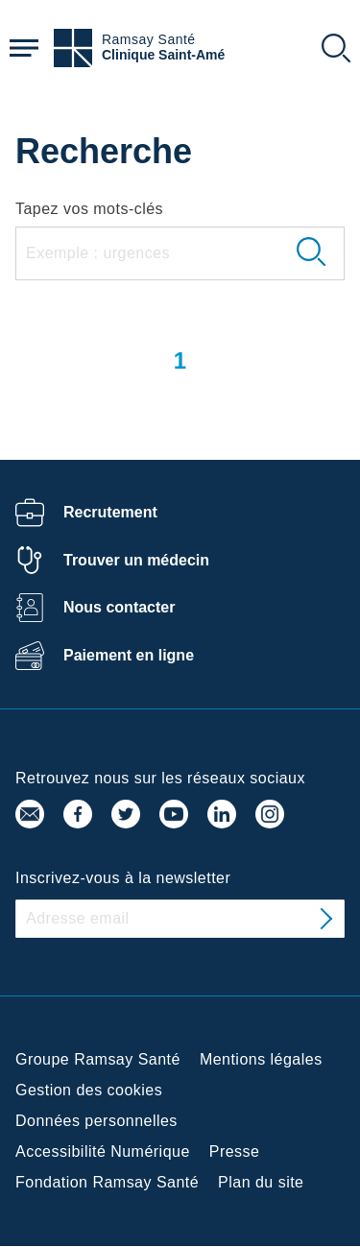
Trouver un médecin (136, 560)
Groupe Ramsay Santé (97, 1059)
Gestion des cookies (88, 1090)
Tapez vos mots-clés (89, 209)
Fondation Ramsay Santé (107, 1182)
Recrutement (110, 512)
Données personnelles (96, 1121)
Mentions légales (261, 1059)
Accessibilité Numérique (102, 1151)
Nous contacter (119, 607)
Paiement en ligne (128, 655)
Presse (234, 1151)
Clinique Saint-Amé (163, 55)
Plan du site (260, 1182)
